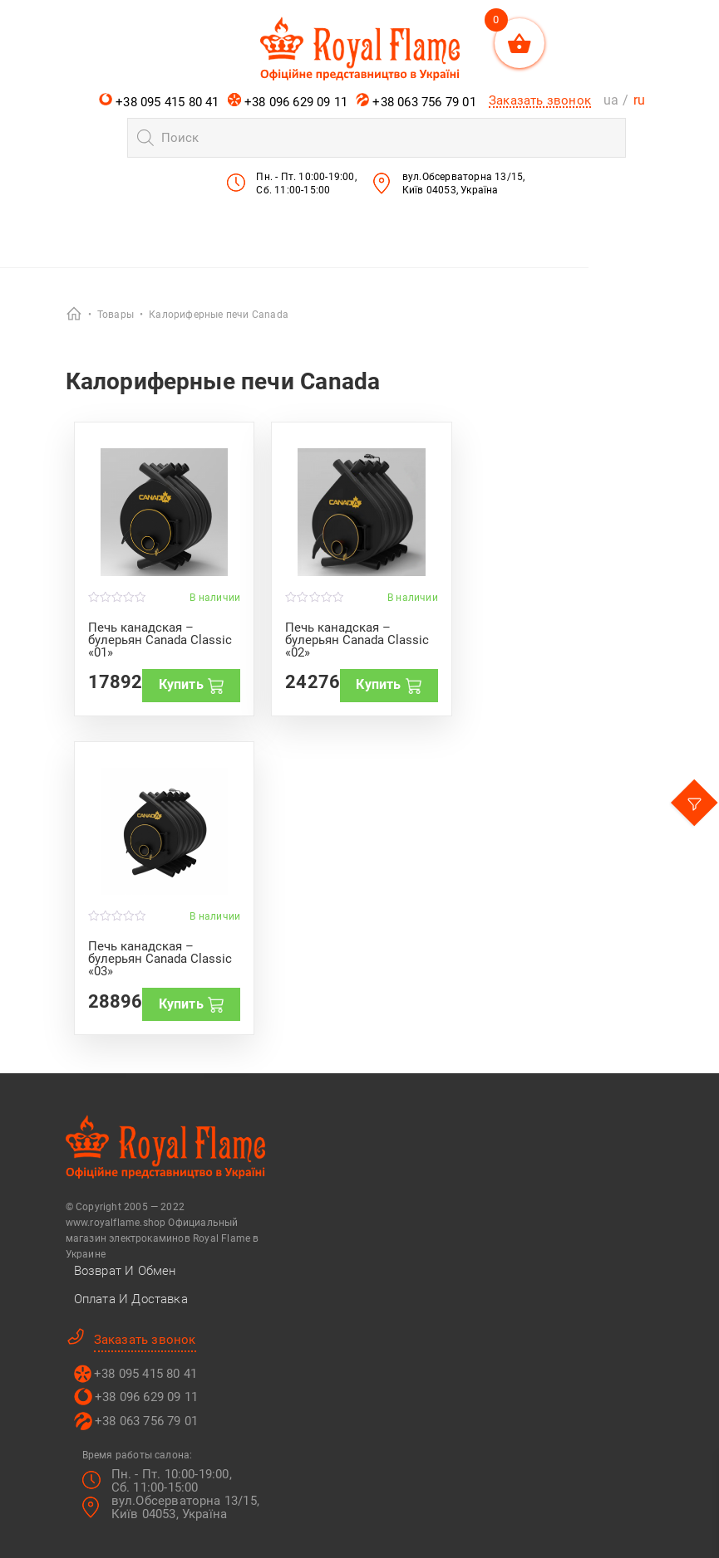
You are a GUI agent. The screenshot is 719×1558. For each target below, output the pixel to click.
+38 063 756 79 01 (416, 101)
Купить (191, 684)
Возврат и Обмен (125, 1270)
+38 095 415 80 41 (159, 101)
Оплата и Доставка (131, 1299)
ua (610, 100)
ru (639, 100)
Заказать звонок (540, 100)
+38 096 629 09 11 (288, 101)
